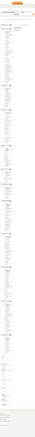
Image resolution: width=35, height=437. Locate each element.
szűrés (4, 404)
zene (7, 290)
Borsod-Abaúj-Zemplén (13, 19)
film (6, 289)
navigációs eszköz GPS (8, 219)
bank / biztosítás (8, 40)
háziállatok (8, 275)
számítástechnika (9, 220)
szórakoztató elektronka (8, 222)
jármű (23, 19)
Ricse (20, 19)
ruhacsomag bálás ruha (8, 121)
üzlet (7, 328)
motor (26, 19)
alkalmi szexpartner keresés (8, 343)
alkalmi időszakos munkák (8, 37)
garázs (7, 157)
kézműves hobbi (8, 274)
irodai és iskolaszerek (8, 296)
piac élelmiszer (8, 196)
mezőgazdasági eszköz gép (9, 191)
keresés (17, 13)
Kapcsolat (2, 413)
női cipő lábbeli (7, 133)
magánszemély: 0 (25, 25)
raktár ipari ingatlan (8, 162)
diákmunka (8, 78)
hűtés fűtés (8, 246)
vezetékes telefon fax (8, 225)
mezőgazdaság (4, 184)
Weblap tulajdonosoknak (5, 421)
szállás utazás (7, 278)
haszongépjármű (9, 178)
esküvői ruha (8, 116)
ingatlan (3, 145)
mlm (6, 57)
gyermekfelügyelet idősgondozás (9, 315)
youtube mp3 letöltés (4, 425)
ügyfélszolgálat (9, 69)
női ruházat (8, 134)
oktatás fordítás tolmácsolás (8, 320)
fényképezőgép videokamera (9, 209)
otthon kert (3, 233)
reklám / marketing (8, 74)
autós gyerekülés (8, 92)
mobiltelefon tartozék (8, 227)
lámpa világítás (7, 262)
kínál (4, 366)
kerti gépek (8, 241)
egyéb (7, 82)
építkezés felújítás (8, 245)
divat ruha (3, 109)
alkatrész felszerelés (8, 175)
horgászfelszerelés (9, 286)
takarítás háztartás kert (8, 326)
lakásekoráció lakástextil (8, 258)
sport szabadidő (4, 267)
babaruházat (8, 101)
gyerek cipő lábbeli (8, 126)
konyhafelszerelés (9, 250)
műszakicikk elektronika (6, 200)
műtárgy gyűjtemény (8, 282)
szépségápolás (9, 137)
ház (6, 153)
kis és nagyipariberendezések (10, 211)
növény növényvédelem (9, 194)
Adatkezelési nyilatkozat (5, 417)
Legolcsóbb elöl (17, 27)
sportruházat (8, 122)
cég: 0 (19, 25)
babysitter (7, 105)
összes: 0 (15, 25)
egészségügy (8, 42)
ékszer (7, 115)
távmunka (8, 81)
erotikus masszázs (8, 347)
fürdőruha (7, 138)
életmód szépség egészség (7, 308)
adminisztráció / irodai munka (8, 35)
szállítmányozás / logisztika (9, 67)
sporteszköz (8, 287)
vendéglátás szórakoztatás (8, 330)
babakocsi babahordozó (8, 100)
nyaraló (7, 154)
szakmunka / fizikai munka (8, 65)
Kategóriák (3, 24)
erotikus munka (7, 44)
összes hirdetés (5, 19)
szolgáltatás (3, 301)
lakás (7, 151)
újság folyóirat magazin (8, 294)
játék (7, 279)
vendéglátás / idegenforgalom (9, 71)
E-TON (29, 19)
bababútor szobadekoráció (9, 97)
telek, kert (8, 156)
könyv (7, 291)
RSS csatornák (3, 419)
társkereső (3, 334)
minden (4, 365)
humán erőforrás (7, 76)
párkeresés (8, 341)
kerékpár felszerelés (8, 284)
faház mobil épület (8, 256)
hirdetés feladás (17, 3)
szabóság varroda (7, 141)
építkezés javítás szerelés (8, 311)
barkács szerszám (8, 239)
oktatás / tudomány (8, 59)
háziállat (7, 316)
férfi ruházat (8, 124)
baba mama (3, 85)
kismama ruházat (7, 103)
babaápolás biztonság (8, 95)
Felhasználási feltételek (4, 415)
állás (2, 28)
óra (6, 135)
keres (9, 365)
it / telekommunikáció (9, 50)
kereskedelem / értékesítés (8, 53)
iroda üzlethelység (8, 160)
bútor (7, 242)
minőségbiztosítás (9, 79)
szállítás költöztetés (8, 324)
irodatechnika (8, 229)
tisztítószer (8, 260)
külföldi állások (7, 55)
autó (6, 177)
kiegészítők (8, 130)
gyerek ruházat (7, 129)
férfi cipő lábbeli (7, 118)
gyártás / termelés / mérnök (8, 47)
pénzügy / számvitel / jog (8, 62)
